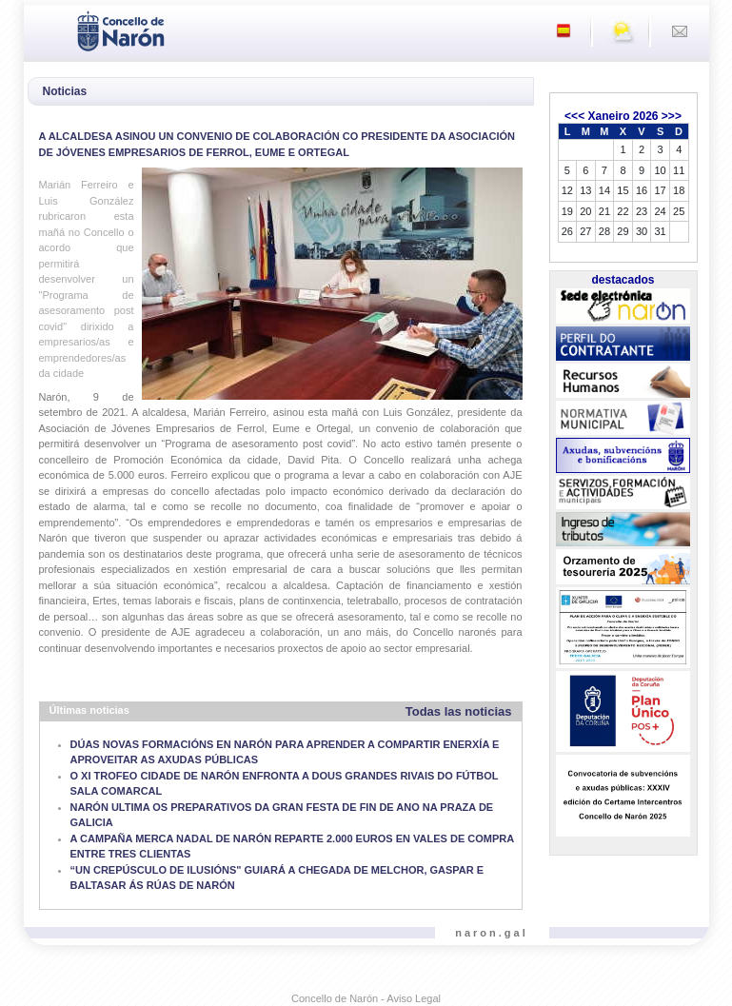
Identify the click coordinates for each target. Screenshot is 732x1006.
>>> (672, 116)
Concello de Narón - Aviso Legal (366, 998)
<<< (574, 116)
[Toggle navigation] (44, 29)
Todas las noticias (459, 711)
